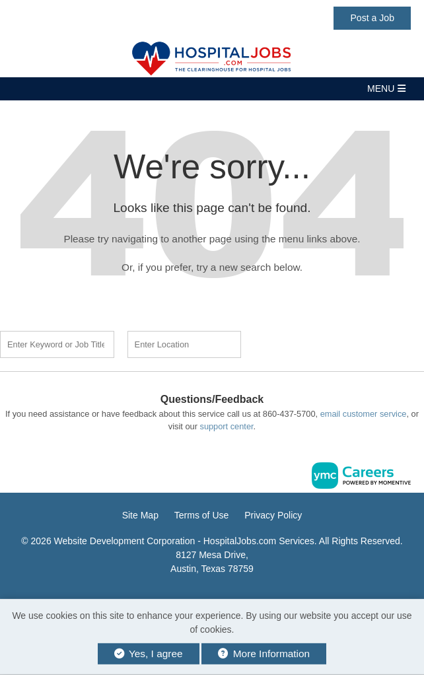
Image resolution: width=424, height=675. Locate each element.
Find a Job (318, 343)
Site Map (140, 515)
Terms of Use (201, 515)
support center (226, 426)
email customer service (363, 414)
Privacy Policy (273, 515)
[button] (212, 88)
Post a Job (372, 18)
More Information (264, 653)
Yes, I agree (148, 653)
